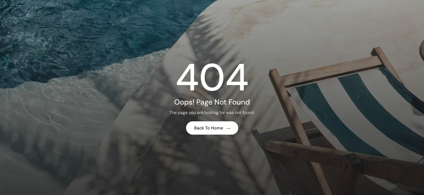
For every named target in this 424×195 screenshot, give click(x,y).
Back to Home (212, 128)
